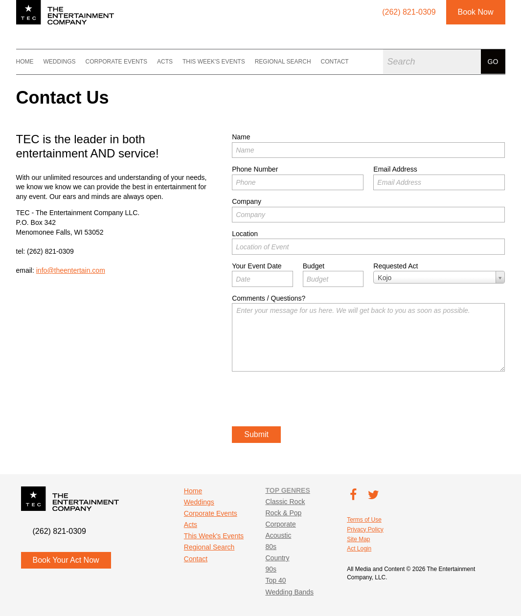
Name (241, 137)
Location (245, 234)
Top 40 (275, 580)
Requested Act (395, 266)
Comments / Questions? (268, 298)
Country (277, 558)
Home (25, 61)
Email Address (395, 169)
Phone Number (255, 169)
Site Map (358, 539)
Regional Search (283, 61)
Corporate (280, 524)
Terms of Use (364, 519)
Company (246, 201)
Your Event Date (256, 266)
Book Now (476, 12)
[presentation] (306, 400)
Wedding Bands (289, 592)
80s (270, 546)
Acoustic (278, 535)
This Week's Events (213, 61)
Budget (313, 266)
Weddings (60, 61)
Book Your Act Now (66, 560)
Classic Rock (285, 502)
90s (270, 569)
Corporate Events (116, 61)
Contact (335, 61)
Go (493, 62)
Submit (256, 434)
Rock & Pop (283, 513)
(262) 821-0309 (50, 251)
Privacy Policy (365, 529)
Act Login (359, 548)
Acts (165, 61)
